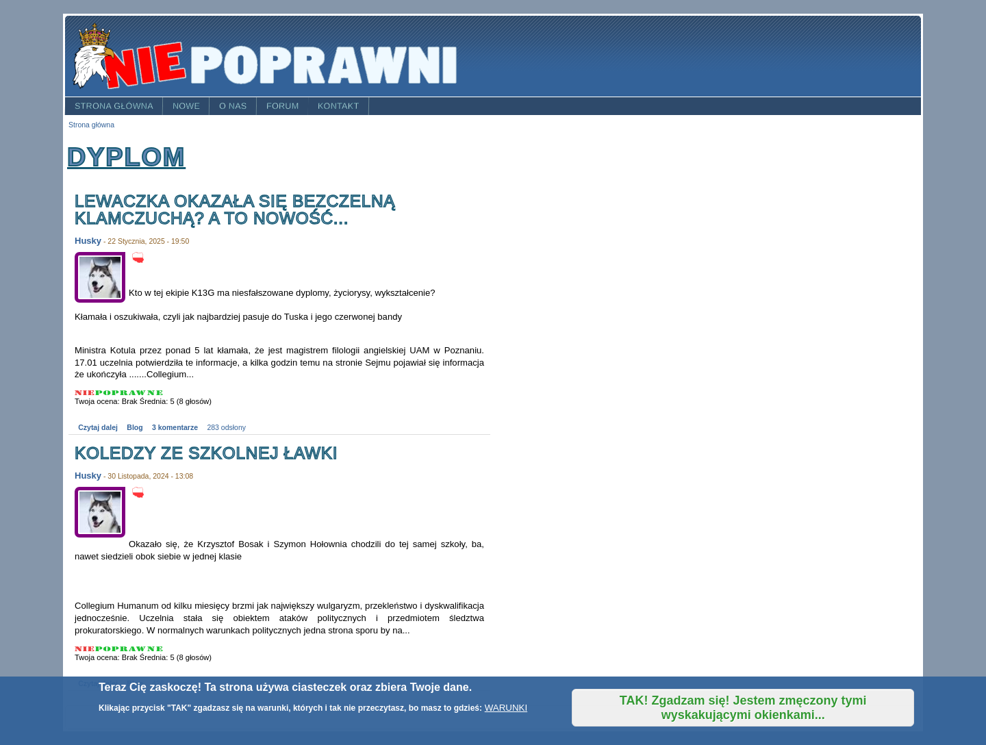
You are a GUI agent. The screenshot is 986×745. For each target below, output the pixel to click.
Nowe (186, 106)
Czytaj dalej (98, 427)
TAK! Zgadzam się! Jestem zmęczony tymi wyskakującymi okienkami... (743, 708)
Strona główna (114, 106)
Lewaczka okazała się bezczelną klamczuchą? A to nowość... (235, 210)
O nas (233, 106)
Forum (282, 106)
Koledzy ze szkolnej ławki (206, 453)
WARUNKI (506, 708)
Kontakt (338, 106)
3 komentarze (175, 427)
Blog (134, 427)
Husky (88, 241)
